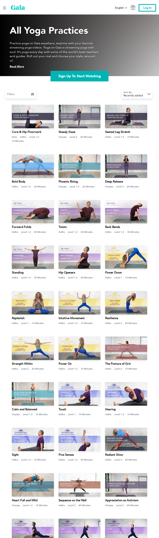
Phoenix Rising (68, 181)
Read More (17, 66)
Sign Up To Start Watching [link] (79, 76)
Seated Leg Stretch (117, 132)
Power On (65, 363)
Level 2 (75, 137)
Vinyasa (64, 137)
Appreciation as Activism (121, 500)
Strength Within (22, 363)
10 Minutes (133, 136)
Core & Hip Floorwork (26, 132)
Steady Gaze (67, 132)
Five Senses (66, 454)
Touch (62, 409)
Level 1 (119, 277)
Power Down (113, 272)
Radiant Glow (114, 454)
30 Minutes (40, 186)
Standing (17, 272)
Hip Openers (67, 272)
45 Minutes (131, 459)
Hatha (24, 137)
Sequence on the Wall (72, 500)
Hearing (110, 409)
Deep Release (114, 181)
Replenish (18, 318)
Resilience (111, 318)
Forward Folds (21, 227)
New (16, 137)
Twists (63, 227)
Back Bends (112, 227)
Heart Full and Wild (24, 500)
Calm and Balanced (24, 409)
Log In (147, 8)
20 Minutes (86, 136)
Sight (15, 454)
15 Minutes (18, 140)
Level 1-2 (35, 137)
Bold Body (18, 181)
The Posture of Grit (118, 363)
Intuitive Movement (72, 318)
